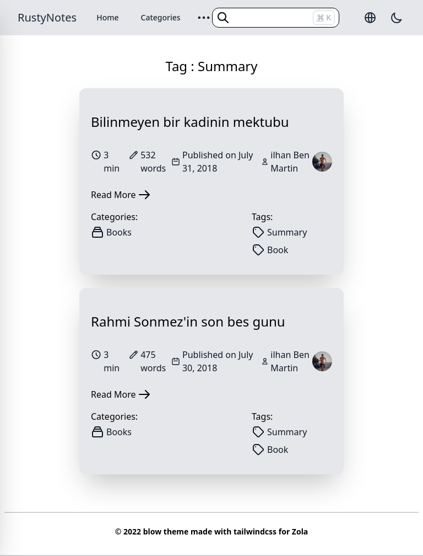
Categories (161, 17)
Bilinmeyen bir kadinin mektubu (190, 122)
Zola (300, 531)
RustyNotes (47, 17)
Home (107, 17)
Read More (121, 194)
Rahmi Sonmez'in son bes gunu (188, 321)
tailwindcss (255, 531)
